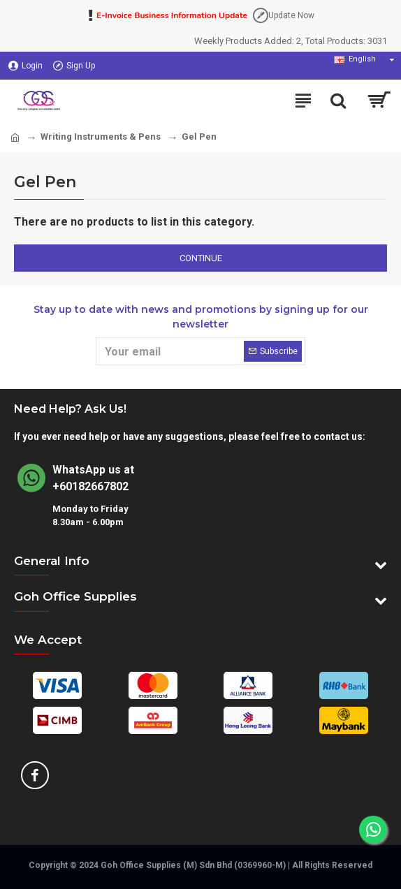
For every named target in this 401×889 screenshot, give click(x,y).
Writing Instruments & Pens (101, 136)
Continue (201, 258)
